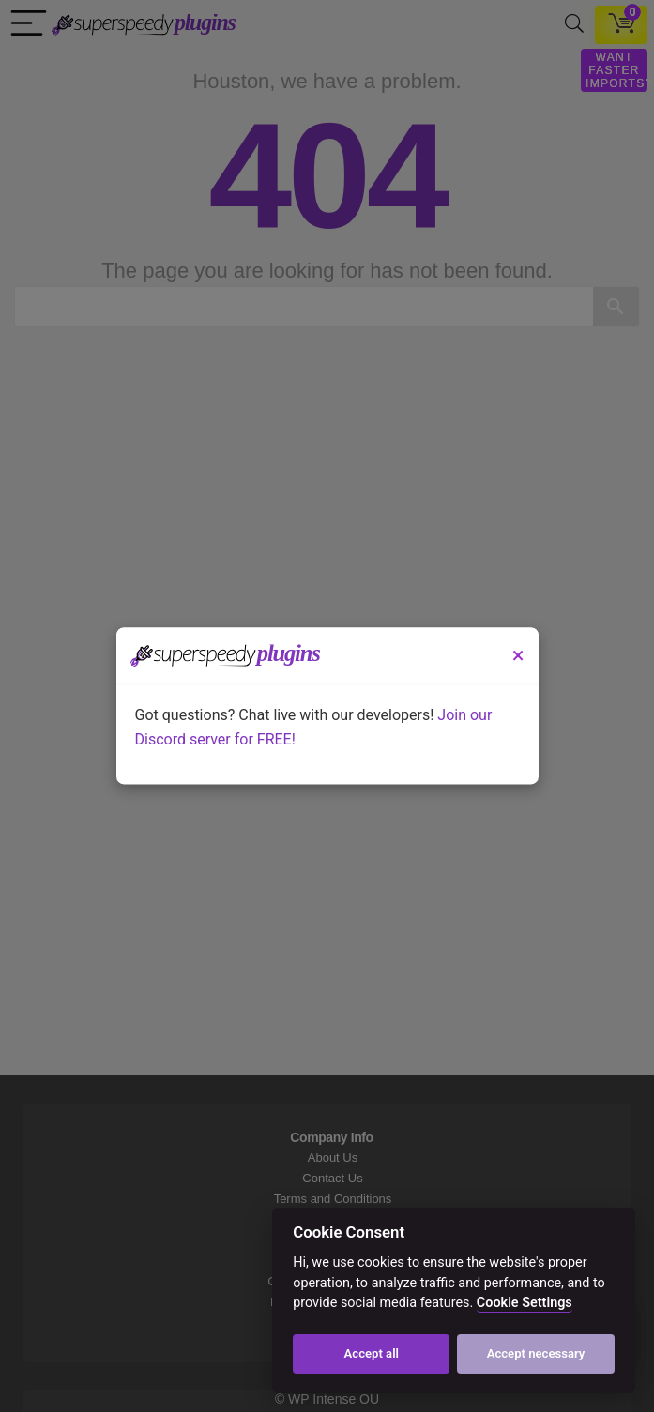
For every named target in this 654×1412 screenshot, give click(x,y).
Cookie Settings (524, 1303)
